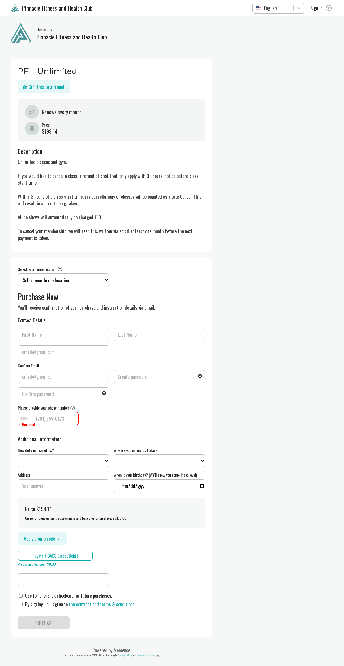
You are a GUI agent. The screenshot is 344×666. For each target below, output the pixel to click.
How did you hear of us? (37, 450)
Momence (123, 650)
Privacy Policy (125, 655)
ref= (64, 460)
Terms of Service (146, 655)
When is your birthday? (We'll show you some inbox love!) (156, 475)
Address (25, 475)
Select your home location (38, 269)
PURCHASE (44, 623)
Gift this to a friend (44, 87)
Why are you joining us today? (136, 450)
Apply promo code (43, 538)
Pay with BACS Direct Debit (56, 555)
